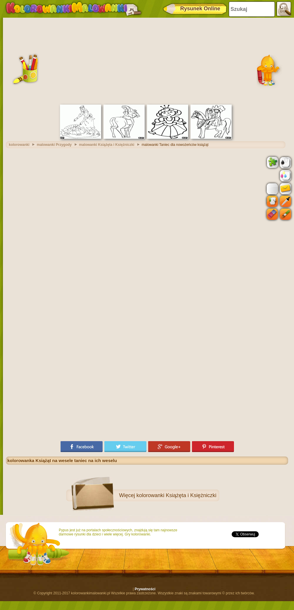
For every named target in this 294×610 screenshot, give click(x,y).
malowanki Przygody (54, 145)
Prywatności (145, 589)
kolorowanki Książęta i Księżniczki (176, 495)
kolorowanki (19, 145)
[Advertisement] (147, 60)
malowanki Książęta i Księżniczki (106, 145)
